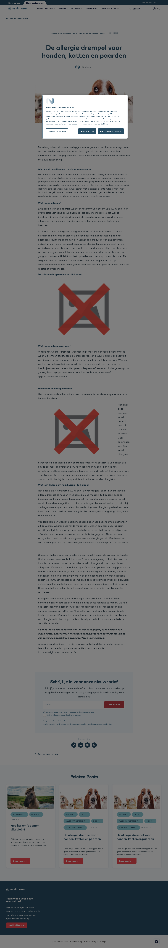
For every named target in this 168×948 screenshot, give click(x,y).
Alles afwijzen (87, 131)
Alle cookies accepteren (111, 131)
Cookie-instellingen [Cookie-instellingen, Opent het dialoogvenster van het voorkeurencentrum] (57, 131)
